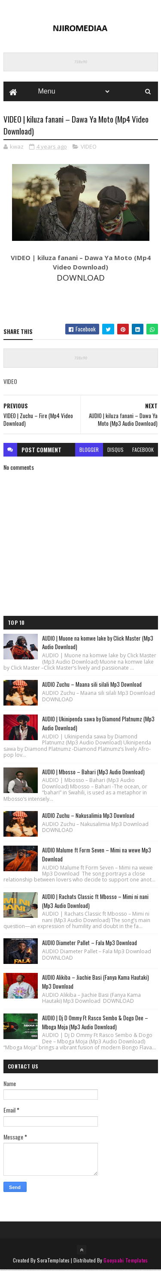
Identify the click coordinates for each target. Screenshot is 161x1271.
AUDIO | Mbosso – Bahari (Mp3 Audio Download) (93, 772)
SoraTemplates (53, 1261)
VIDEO (89, 147)
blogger (89, 450)
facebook (143, 450)
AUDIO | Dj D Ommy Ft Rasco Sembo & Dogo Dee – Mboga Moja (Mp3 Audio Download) (95, 1023)
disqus (115, 450)
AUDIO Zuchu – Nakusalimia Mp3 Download (88, 816)
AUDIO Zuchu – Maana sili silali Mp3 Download (92, 685)
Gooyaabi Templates (125, 1261)
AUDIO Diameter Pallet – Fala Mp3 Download (89, 944)
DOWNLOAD (81, 278)
